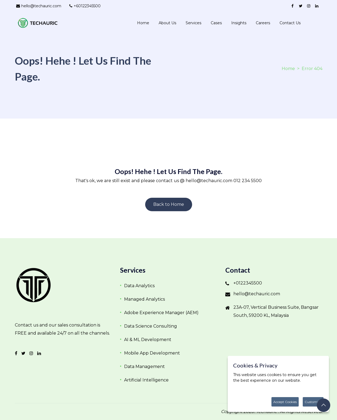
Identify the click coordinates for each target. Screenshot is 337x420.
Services (193, 22)
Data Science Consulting (150, 326)
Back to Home (168, 204)
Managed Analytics (144, 299)
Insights (238, 22)
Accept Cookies (285, 402)
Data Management (144, 366)
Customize (313, 402)
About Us (167, 22)
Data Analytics (139, 285)
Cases (216, 22)
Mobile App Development (152, 353)
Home (143, 22)
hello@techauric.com (38, 6)
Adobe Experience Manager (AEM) (161, 312)
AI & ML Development (147, 339)
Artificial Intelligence (146, 380)
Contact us (290, 22)
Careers (263, 22)
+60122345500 (85, 6)
